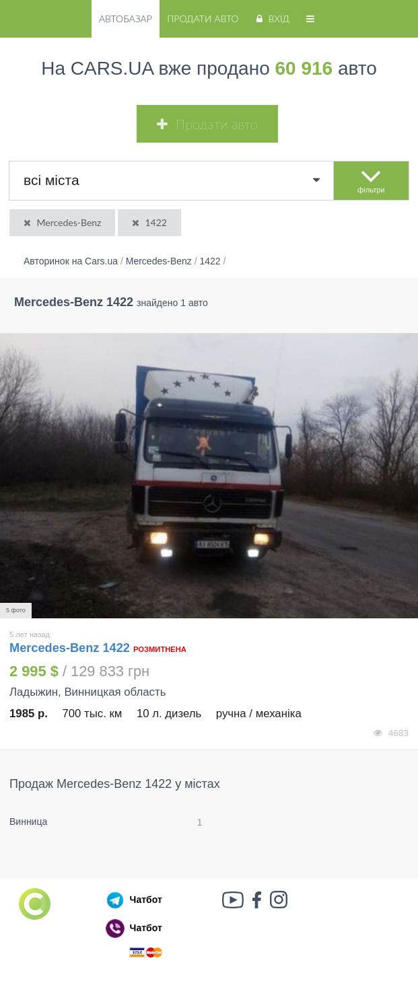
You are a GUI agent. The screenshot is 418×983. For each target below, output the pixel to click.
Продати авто (202, 18)
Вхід (271, 18)
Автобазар (125, 18)
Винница (28, 821)
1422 (148, 222)
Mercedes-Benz (61, 222)
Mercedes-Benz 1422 (71, 648)
